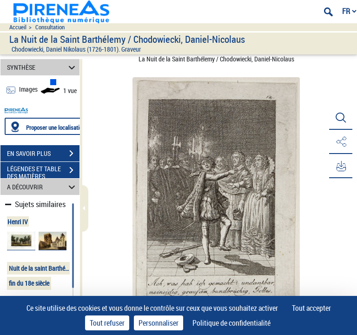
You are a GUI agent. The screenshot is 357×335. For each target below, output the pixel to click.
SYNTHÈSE (42, 67)
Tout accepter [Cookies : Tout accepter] (311, 308)
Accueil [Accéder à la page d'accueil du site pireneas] (17, 27)
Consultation (50, 27)
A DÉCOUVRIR (42, 187)
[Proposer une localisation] (49, 126)
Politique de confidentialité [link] (231, 323)
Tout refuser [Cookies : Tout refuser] (107, 323)
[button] (340, 118)
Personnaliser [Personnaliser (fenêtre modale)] (158, 323)
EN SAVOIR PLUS (43, 153)
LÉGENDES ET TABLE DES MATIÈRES (43, 171)
